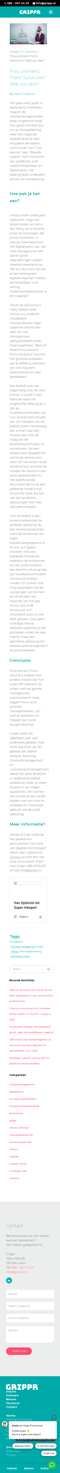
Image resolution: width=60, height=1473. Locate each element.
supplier (14, 1156)
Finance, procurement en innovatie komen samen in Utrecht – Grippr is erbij (30, 1013)
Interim (12, 1468)
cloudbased (16, 941)
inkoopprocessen (20, 955)
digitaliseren (16, 1091)
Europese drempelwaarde (24, 1105)
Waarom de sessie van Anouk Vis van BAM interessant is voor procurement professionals (31, 995)
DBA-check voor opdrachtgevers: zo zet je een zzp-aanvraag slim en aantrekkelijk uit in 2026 (30, 1045)
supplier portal (17, 1163)
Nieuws (30, 51)
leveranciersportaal (20, 1141)
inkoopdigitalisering (30, 951)
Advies (28, 1468)
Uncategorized (17, 1170)
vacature (14, 1177)
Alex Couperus (24, 94)
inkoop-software (19, 1127)
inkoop (15, 951)
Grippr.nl (16, 51)
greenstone (16, 1112)
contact (15, 856)
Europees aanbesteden (22, 1098)
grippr (40, 946)
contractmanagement (23, 946)
